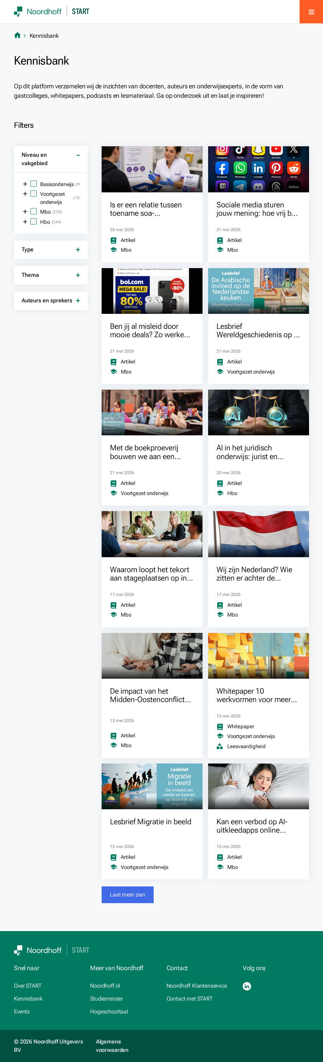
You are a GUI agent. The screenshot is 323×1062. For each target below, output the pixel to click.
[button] (128, 894)
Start (80, 11)
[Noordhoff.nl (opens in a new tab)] (123, 986)
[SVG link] (38, 11)
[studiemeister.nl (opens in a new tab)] (123, 999)
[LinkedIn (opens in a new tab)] (247, 986)
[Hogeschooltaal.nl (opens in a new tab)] (123, 1012)
